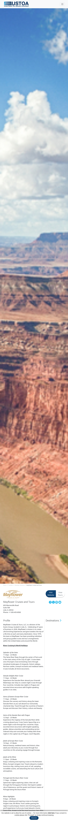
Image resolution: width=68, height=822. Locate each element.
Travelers (10, 585)
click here (51, 813)
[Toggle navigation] (62, 4)
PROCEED (34, 818)
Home (4, 585)
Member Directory (20, 585)
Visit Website (50, 593)
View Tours (60, 593)
